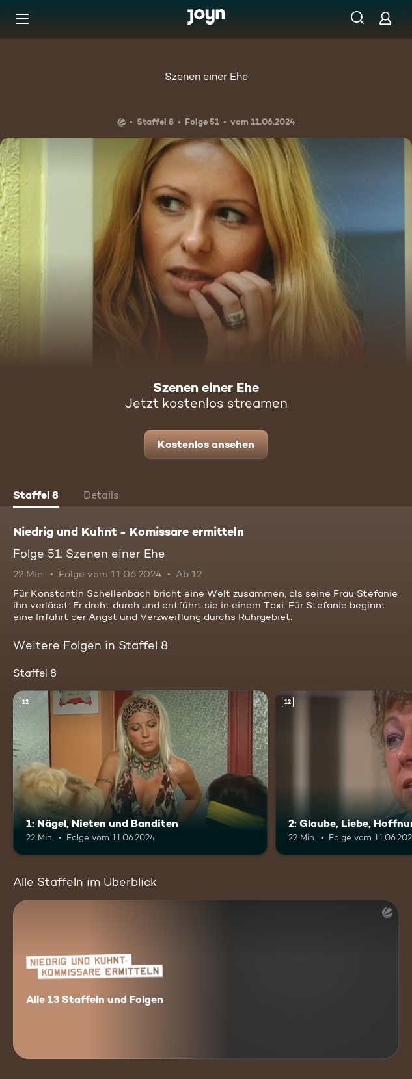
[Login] (385, 17)
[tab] (35, 496)
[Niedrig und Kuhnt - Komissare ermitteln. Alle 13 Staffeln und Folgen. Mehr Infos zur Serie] (206, 979)
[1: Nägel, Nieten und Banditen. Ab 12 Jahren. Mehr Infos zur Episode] (140, 772)
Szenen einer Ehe (206, 76)
